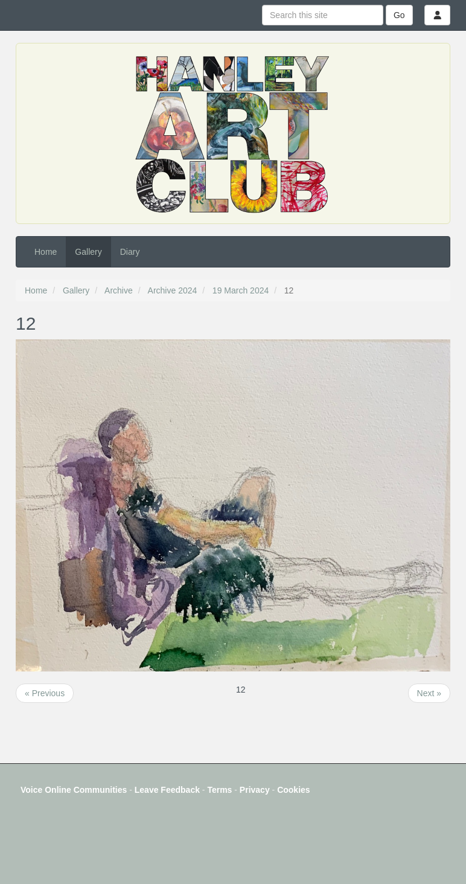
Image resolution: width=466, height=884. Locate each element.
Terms (219, 790)
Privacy (255, 790)
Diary (130, 252)
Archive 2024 (172, 290)
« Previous (45, 693)
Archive (118, 290)
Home (45, 252)
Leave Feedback (167, 790)
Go (399, 15)
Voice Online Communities (74, 790)
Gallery (88, 252)
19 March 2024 (240, 290)
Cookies (293, 790)
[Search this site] (322, 15)
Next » (429, 693)
